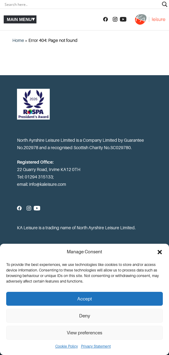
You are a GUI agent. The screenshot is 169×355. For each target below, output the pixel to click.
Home (18, 40)
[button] (160, 252)
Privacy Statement (96, 346)
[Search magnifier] (164, 4)
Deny (84, 315)
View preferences (84, 332)
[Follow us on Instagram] (115, 19)
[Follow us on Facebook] (105, 19)
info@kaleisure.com (47, 184)
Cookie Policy (66, 346)
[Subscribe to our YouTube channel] (123, 19)
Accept (84, 298)
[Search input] (82, 4)
